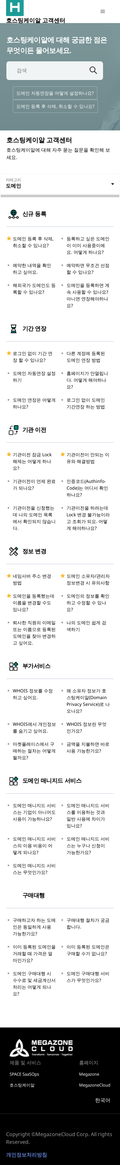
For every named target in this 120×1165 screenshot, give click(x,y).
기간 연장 (26, 328)
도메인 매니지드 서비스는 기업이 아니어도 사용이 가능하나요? (34, 812)
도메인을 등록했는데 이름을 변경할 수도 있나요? (33, 602)
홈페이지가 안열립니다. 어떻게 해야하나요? (87, 380)
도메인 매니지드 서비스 (43, 780)
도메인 (13, 186)
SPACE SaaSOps (24, 1074)
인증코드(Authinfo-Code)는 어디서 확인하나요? (87, 488)
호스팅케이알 (31, 1045)
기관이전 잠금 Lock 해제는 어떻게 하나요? (32, 461)
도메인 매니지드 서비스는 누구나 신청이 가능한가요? (88, 845)
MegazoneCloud (94, 1085)
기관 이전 (26, 429)
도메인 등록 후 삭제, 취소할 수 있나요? (55, 106)
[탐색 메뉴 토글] (102, 11)
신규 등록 (26, 214)
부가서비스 (28, 666)
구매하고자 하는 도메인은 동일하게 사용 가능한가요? (34, 927)
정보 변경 (26, 551)
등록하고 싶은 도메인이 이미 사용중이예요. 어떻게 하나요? (88, 245)
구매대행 (25, 895)
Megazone (89, 1074)
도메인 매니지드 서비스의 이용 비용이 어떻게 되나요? (34, 845)
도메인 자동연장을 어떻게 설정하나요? (55, 93)
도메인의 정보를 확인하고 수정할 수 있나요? (88, 602)
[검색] (45, 70)
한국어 (102, 1100)
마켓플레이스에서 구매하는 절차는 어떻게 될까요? (34, 750)
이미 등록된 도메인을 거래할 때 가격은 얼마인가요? (34, 953)
